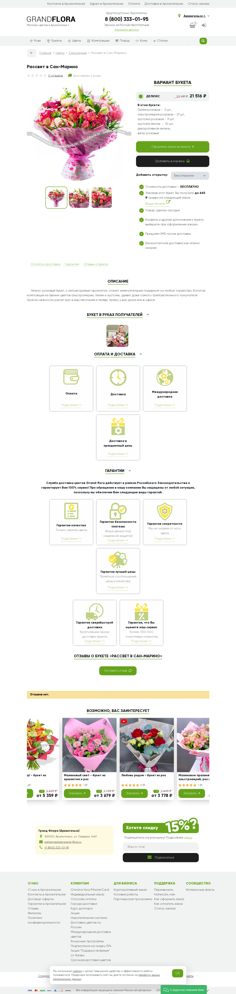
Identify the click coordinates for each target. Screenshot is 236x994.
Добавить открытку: (152, 175)
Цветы (74, 40)
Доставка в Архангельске (164, 3)
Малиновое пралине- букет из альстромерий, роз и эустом (202, 777)
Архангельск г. (196, 16)
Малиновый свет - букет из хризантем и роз (84, 777)
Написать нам (164, 894)
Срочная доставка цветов (91, 960)
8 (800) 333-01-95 (126, 19)
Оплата (134, 3)
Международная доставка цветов (91, 934)
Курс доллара (82, 908)
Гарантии (72, 264)
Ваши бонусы (157, 202)
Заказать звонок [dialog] (126, 29)
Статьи (161, 40)
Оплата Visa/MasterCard (90, 889)
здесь (188, 837)
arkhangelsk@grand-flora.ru (62, 842)
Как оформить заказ (169, 899)
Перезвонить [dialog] (163, 889)
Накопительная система (89, 918)
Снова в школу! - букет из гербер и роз (26, 777)
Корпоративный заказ (130, 889)
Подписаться (161, 857)
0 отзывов (55, 75)
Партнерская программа (133, 899)
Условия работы (126, 894)
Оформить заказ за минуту (172, 146)
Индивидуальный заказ (87, 894)
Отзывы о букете (96, 264)
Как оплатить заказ (168, 904)
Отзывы (33, 908)
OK (177, 973)
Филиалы (34, 913)
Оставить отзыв (118, 670)
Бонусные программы (87, 941)
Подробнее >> (71, 405)
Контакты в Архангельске (66, 3)
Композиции (98, 40)
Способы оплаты (83, 899)
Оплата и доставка (45, 264)
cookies (77, 971)
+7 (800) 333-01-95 (56, 847)
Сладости (45, 976)
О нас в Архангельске (44, 889)
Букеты (54, 41)
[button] (184, 989)
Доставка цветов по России (86, 925)
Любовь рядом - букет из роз (143, 775)
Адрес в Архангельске (106, 3)
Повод (122, 40)
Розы (35, 40)
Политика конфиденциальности (44, 920)
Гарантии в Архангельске (47, 904)
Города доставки (84, 904)
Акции (75, 913)
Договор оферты (41, 899)
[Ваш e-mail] (161, 846)
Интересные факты (200, 889)
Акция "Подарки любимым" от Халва (90, 953)
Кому (141, 40)
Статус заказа (198, 3)
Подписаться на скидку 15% (91, 946)
